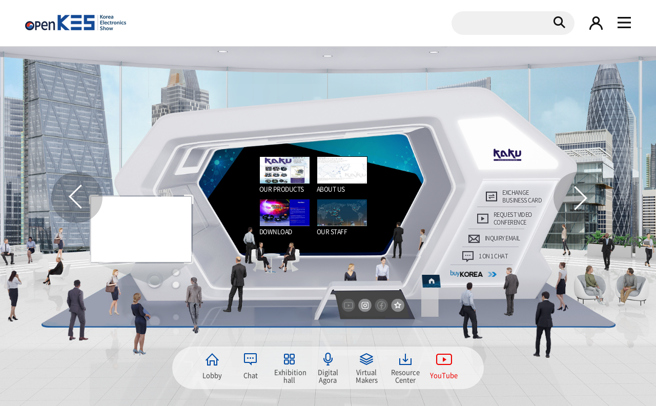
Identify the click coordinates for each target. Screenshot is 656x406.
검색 (559, 22)
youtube (348, 305)
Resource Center (405, 375)
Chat (250, 375)
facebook (381, 305)
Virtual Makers (367, 375)
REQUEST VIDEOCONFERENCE (513, 219)
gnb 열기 (624, 23)
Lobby (212, 375)
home (431, 280)
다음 (579, 197)
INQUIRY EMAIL (502, 238)
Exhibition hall (289, 375)
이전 (76, 197)
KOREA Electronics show (75, 22)
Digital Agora (328, 375)
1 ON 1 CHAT (493, 256)
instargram (365, 305)
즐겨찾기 (397, 305)
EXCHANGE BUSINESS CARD (522, 197)
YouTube (444, 375)
